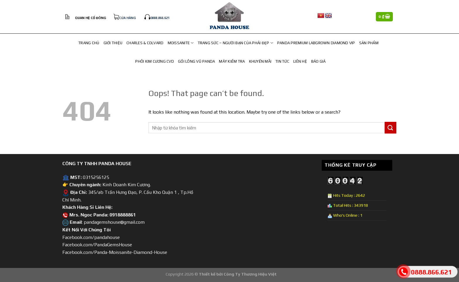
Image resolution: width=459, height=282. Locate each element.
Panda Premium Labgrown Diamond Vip (316, 43)
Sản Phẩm (368, 43)
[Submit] (390, 127)
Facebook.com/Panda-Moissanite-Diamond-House (114, 252)
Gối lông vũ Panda (196, 61)
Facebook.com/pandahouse (91, 237)
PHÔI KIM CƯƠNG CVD (154, 61)
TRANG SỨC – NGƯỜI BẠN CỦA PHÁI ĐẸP (235, 43)
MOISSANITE (181, 43)
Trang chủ (88, 43)
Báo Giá (318, 61)
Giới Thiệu (113, 43)
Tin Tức (282, 61)
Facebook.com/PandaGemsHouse (97, 244)
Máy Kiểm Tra (232, 61)
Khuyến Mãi (260, 61)
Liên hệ (300, 61)
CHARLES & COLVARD (144, 43)
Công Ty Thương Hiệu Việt (250, 274)
